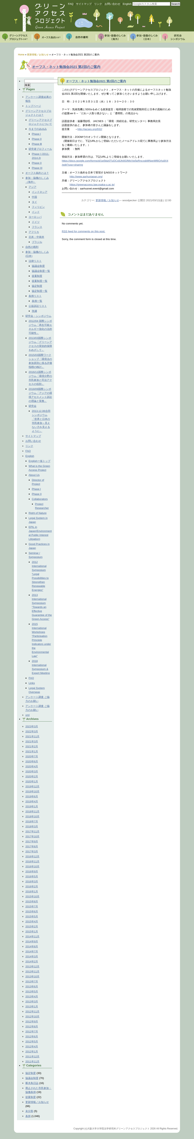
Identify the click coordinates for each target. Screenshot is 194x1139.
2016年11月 (32, 861)
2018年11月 (32, 811)
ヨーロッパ (35, 216)
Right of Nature (38, 512)
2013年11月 (32, 971)
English (127, 3)
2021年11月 (32, 736)
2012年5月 (31, 1041)
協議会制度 (38, 265)
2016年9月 (31, 871)
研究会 (32, 405)
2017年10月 (32, 836)
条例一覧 (37, 300)
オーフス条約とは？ (37, 172)
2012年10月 (32, 1016)
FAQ (70, 3)
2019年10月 (32, 791)
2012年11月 (32, 1011)
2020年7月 (31, 756)
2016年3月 (31, 881)
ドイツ (36, 221)
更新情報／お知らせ (37, 1102)
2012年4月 (31, 1046)
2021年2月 (31, 746)
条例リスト (35, 295)
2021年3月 (31, 741)
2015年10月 (32, 896)
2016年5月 (31, 876)
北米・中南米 (36, 236)
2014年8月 (31, 946)
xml (27, 715)
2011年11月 (32, 1061)
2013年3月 (31, 1001)
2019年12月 (32, 786)
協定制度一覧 (39, 290)
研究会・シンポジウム (38, 315)
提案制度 (37, 275)
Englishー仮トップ (39, 460)
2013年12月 (32, 966)
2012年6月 (31, 1036)
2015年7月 (31, 906)
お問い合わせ (112, 3)
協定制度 (37, 285)
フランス (37, 226)
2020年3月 (31, 771)
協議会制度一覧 (41, 270)
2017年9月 (31, 841)
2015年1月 (31, 931)
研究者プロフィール (40, 148)
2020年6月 (31, 761)
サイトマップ (84, 3)
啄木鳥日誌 (31, 1083)
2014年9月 (31, 941)
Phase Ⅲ (37, 143)
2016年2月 (31, 886)
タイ (34, 201)
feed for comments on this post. (83, 231)
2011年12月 (32, 1056)
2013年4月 (31, 996)
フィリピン (38, 206)
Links (32, 683)
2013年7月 (31, 981)
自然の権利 (31, 246)
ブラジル (37, 241)
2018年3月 (31, 826)
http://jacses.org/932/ (89, 129)
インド (36, 211)
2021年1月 (31, 751)
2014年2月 (31, 961)
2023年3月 (31, 726)
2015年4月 (31, 921)
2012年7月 (31, 1031)
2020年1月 (31, 781)
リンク (98, 3)
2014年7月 (31, 951)
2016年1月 (31, 891)
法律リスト (35, 260)
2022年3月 (31, 731)
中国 (34, 196)
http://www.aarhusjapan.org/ (86, 176)
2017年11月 (32, 831)
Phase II (37, 138)
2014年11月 (32, 936)
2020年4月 (31, 766)
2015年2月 (31, 926)
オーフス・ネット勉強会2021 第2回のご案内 (66, 67)
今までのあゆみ (38, 128)
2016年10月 (32, 866)
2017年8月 (31, 846)
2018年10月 (32, 816)
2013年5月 (31, 991)
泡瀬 (34, 310)
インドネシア (39, 191)
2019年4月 (31, 801)
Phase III (37, 167)
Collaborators (40, 498)
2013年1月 (31, 1006)
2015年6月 (31, 911)
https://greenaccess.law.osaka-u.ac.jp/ (92, 184)
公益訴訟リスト (38, 305)
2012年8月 (31, 1026)
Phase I (36, 133)
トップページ (33, 105)
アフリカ (34, 231)
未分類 (29, 1111)
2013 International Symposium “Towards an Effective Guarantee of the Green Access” (42, 607)
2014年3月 (31, 956)
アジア (32, 186)
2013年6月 (31, 986)
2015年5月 (31, 916)
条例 (28, 1116)
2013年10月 (32, 976)
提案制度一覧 (39, 280)
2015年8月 (31, 901)
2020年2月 (31, 776)
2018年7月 (31, 821)
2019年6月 (31, 796)
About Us (34, 474)
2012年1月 (31, 1051)
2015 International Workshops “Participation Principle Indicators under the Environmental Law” (41, 640)
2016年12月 (32, 856)
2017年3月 (31, 851)
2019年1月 (31, 806)
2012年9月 (31, 1021)
